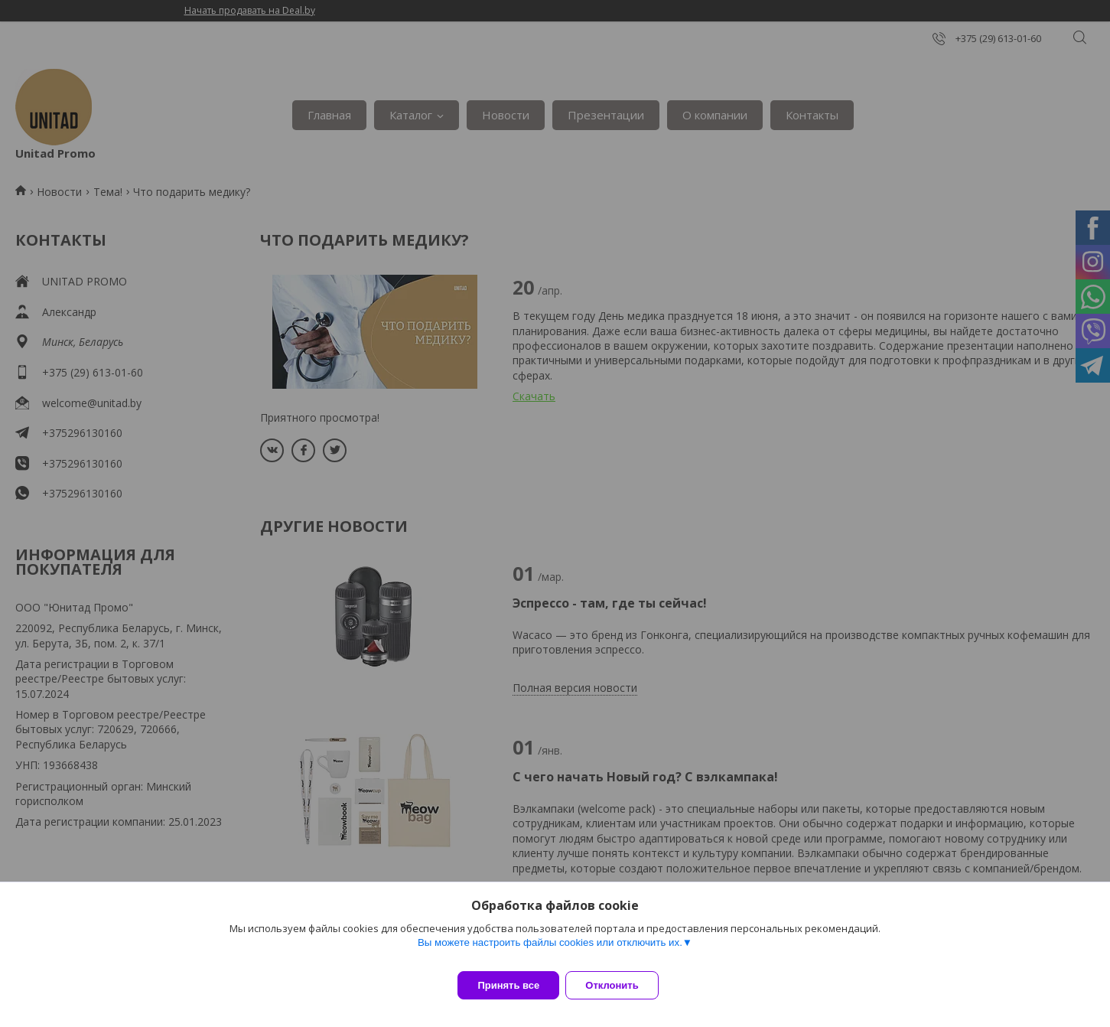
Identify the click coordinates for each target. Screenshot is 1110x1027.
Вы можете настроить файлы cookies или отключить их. (550, 951)
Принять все (508, 985)
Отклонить (620, 985)
